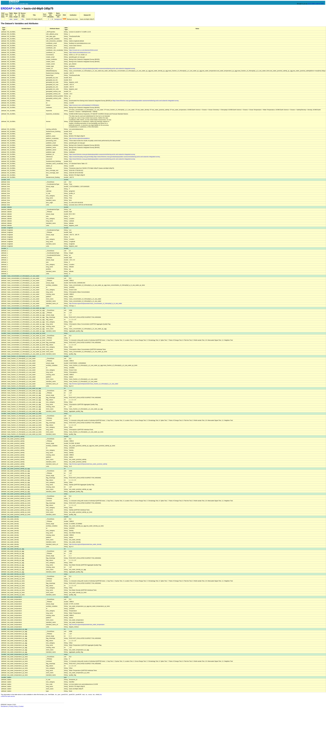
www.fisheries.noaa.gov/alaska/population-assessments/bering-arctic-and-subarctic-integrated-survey (129, 156)
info (18, 8)
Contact (21, 706)
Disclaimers (4, 706)
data (11, 19)
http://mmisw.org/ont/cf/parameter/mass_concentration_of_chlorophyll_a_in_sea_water (95, 303)
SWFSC (318, 3)
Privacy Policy (13, 706)
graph (16, 19)
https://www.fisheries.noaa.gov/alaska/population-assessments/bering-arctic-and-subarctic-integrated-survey (102, 68)
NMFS (313, 3)
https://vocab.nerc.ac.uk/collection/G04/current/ (83, 50)
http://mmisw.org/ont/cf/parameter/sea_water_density (85, 544)
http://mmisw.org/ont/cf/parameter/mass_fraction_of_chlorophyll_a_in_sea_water (93, 384)
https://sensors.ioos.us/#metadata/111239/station (84, 105)
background (58, 19)
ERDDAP (6, 8)
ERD (322, 3)
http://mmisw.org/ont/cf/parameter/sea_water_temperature (86, 624)
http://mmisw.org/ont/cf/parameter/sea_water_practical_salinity (88, 464)
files (23, 19)
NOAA (309, 3)
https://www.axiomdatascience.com (80, 52)
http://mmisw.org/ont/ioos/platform (79, 138)
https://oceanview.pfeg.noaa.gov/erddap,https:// (83, 156)
